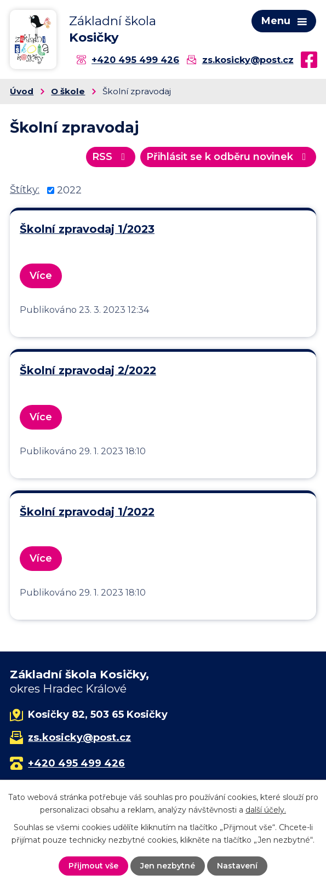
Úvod (21, 91)
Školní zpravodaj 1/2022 (87, 511)
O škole (68, 91)
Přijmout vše (93, 866)
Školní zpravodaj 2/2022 (88, 370)
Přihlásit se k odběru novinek (228, 157)
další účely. (265, 809)
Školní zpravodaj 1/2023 (87, 229)
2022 (69, 190)
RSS (111, 157)
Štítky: (24, 190)
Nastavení (237, 866)
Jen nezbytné (167, 866)
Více (41, 276)
